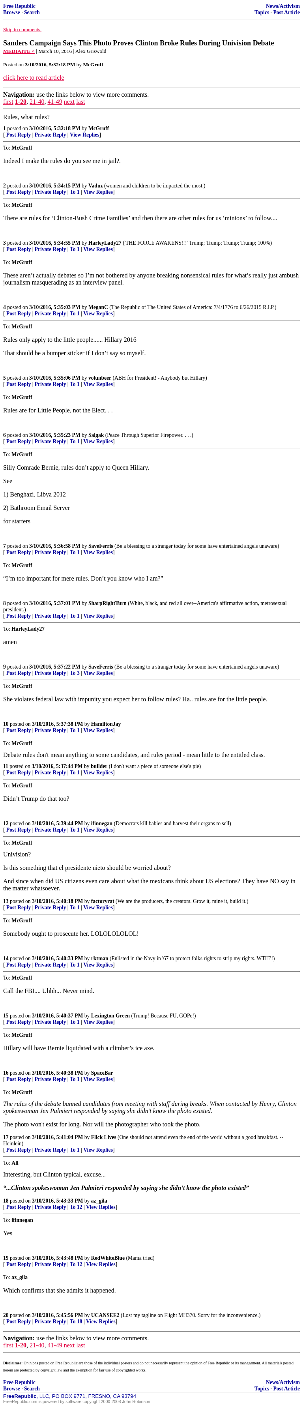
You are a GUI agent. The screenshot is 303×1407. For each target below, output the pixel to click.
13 (6, 901)
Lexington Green (110, 1016)
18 (6, 1201)
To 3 (75, 673)
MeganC (98, 307)
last (80, 101)
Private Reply (50, 135)
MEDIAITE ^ (19, 51)
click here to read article (33, 77)
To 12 (76, 1207)
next (69, 101)
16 (6, 1073)
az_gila (99, 1201)
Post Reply (18, 135)
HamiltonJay (106, 724)
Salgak (96, 435)
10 (6, 724)
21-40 (37, 101)
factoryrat (102, 901)
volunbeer (99, 378)
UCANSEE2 (105, 1315)
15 (6, 1016)
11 (5, 766)
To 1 (75, 192)
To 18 (76, 1322)
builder (99, 766)
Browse (11, 12)
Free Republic (19, 6)
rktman (99, 958)
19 (6, 1258)
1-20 (20, 101)
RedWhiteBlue (108, 1258)
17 (6, 1137)
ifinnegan (101, 823)
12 (6, 823)
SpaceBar (102, 1073)
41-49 (54, 101)
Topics (261, 12)
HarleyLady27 (105, 243)
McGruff (98, 128)
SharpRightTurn (107, 603)
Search (32, 12)
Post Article (286, 12)
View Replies (84, 135)
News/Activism (283, 6)
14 (6, 958)
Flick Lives (103, 1137)
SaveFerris (100, 546)
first (8, 101)
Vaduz (95, 186)
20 (6, 1315)
